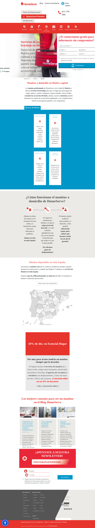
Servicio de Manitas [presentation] (32, 108)
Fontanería (25, 494)
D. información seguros (26, 516)
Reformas (41, 508)
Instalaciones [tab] (28, 21)
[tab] (32, 108)
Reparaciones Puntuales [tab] (35, 17)
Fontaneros (35, 500)
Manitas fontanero (55, 116)
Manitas (35, 78)
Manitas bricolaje (40, 116)
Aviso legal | (22, 526)
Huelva (43, 78)
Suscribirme (65, 477)
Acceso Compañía (66, 499)
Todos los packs (25, 513)
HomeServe (27, 78)
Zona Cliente (65, 494)
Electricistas (35, 494)
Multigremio (25, 508)
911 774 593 (65, 13)
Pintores (41, 505)
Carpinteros (42, 494)
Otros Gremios (42, 510)
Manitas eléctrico (40, 153)
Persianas (35, 508)
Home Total (25, 510)
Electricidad (25, 497)
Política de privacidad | (27, 526)
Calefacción (35, 497)
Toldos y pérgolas (42, 497)
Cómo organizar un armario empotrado (46, 423)
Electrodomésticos (26, 500)
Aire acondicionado (26, 505)
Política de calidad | (45, 526)
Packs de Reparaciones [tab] (31, 12)
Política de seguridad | (39, 526)
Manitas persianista (55, 153)
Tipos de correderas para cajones (65, 423)
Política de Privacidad (66, 60)
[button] (5, 523)
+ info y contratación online (47, 386)
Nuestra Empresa (36, 518)
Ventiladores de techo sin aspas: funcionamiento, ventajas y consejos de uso (27, 426)
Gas (24, 502)
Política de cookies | (33, 526)
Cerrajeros (41, 500)
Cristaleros (42, 502)
